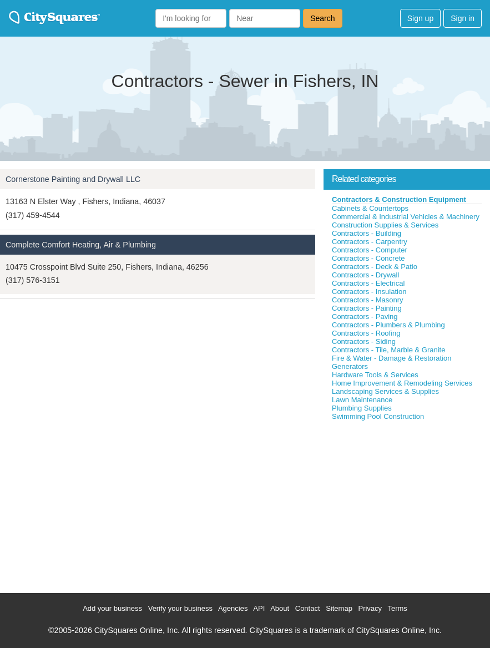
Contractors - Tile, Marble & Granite (388, 350)
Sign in (462, 18)
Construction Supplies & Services (385, 225)
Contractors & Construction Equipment (399, 199)
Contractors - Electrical (368, 283)
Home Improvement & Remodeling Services (402, 383)
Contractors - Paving (365, 316)
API (259, 608)
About (279, 608)
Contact (307, 608)
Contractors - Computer (369, 250)
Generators (350, 366)
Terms (397, 608)
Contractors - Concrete (368, 258)
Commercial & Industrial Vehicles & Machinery (405, 216)
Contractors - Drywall (365, 275)
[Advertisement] (407, 504)
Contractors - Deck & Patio (374, 266)
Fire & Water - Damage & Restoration (392, 358)
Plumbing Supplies (362, 408)
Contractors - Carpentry (369, 241)
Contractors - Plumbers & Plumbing (388, 325)
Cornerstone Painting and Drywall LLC (73, 179)
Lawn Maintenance (362, 400)
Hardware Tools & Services (375, 375)
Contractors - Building (366, 233)
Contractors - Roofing (366, 333)
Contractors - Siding (364, 341)
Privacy (370, 608)
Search (322, 18)
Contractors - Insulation (369, 291)
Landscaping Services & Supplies (385, 391)
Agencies (232, 608)
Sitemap (339, 608)
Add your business (112, 608)
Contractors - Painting (367, 308)
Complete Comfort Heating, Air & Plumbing (81, 244)
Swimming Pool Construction (378, 416)
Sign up (420, 18)
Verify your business (180, 608)
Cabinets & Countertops (370, 208)
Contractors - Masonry (367, 300)
